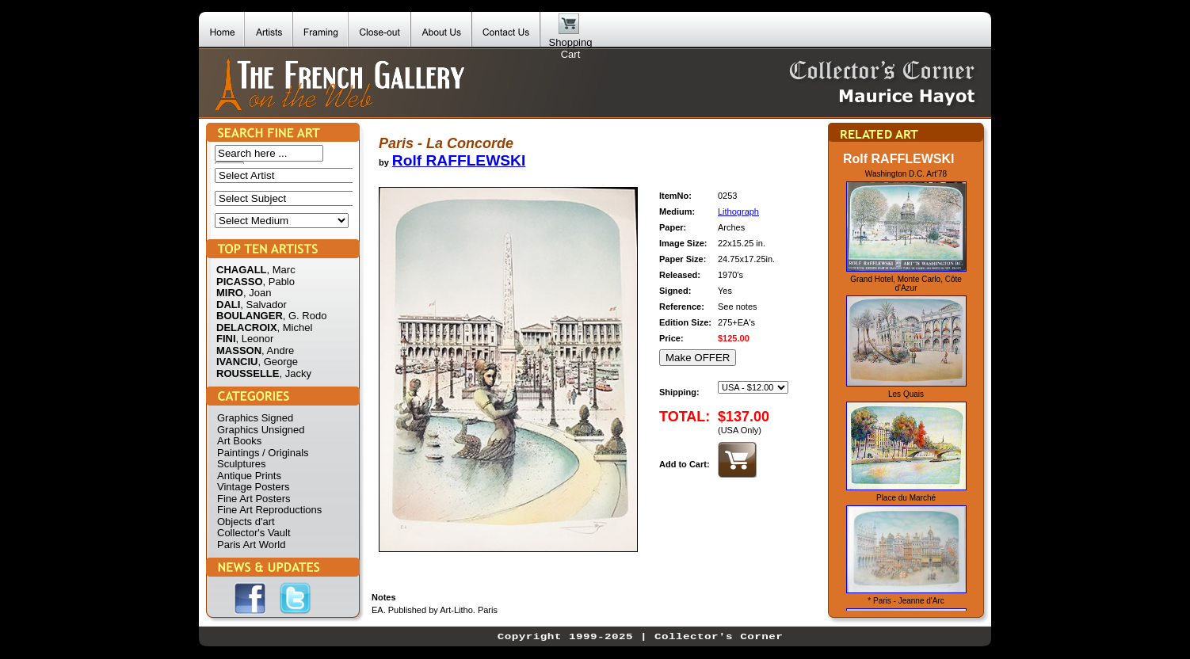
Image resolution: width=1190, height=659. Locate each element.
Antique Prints (249, 476)
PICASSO (239, 282)
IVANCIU (236, 362)
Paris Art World (251, 544)
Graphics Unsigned (261, 430)
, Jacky (295, 373)
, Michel (295, 327)
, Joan (257, 293)
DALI (228, 304)
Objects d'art (246, 522)
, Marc (281, 270)
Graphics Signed (255, 418)
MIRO (229, 293)
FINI (226, 339)
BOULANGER (249, 316)
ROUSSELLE (247, 373)
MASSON (238, 350)
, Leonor (255, 339)
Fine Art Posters (253, 499)
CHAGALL (241, 270)
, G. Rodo (305, 316)
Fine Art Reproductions (269, 510)
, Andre (277, 350)
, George (277, 362)
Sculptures (241, 464)
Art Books (239, 441)
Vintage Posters (253, 487)
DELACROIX (246, 327)
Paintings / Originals (263, 453)
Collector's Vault (254, 533)
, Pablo (279, 282)
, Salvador (263, 304)
